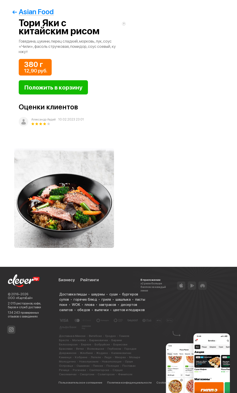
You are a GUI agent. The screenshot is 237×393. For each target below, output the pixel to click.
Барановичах (98, 340)
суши (113, 294)
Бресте (64, 340)
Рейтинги (89, 279)
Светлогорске (99, 370)
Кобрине (81, 357)
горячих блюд (85, 299)
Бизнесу (67, 279)
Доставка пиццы (73, 294)
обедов (83, 310)
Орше (129, 361)
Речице (64, 370)
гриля (106, 299)
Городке (130, 348)
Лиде (108, 357)
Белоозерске (68, 344)
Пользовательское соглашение (80, 382)
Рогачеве (79, 370)
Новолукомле (89, 361)
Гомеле (124, 336)
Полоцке (112, 365)
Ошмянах (83, 365)
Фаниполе (125, 374)
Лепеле (96, 357)
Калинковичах (121, 353)
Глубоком (114, 348)
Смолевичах (68, 374)
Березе (86, 344)
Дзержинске (68, 353)
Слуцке (118, 370)
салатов (66, 310)
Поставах (129, 365)
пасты (140, 299)
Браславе (66, 348)
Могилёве (79, 340)
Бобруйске (102, 344)
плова (89, 305)
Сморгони (87, 374)
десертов (129, 305)
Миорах (120, 357)
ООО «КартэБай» (20, 298)
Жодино (102, 353)
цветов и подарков (129, 310)
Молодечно (67, 361)
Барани (116, 340)
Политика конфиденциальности (129, 382)
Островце (66, 365)
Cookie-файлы (166, 382)
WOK (76, 305)
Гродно (110, 336)
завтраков (107, 305)
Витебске (95, 336)
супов (64, 299)
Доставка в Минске (72, 336)
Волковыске (95, 348)
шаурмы (98, 294)
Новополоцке (112, 361)
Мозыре (134, 357)
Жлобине (86, 353)
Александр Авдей (43, 119)
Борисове (120, 344)
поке (63, 305)
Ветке (80, 348)
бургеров (130, 294)
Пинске (98, 365)
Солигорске (106, 374)
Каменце (65, 357)
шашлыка (123, 299)
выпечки (102, 310)
